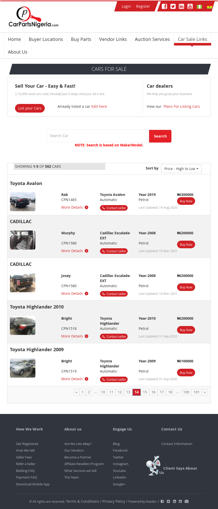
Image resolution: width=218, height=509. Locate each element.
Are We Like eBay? (78, 443)
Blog (116, 443)
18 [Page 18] (170, 392)
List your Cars (29, 108)
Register (143, 6)
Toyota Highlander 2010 (37, 307)
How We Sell (25, 450)
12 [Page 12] (120, 392)
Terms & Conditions (83, 501)
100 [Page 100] (186, 392)
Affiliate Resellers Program (84, 463)
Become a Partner (77, 457)
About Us (17, 52)
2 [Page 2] (89, 392)
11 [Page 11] (111, 392)
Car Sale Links (192, 39)
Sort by (152, 168)
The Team (71, 477)
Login (126, 6)
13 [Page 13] (128, 392)
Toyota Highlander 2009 (37, 349)
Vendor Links (113, 39)
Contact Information (176, 443)
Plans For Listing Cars (181, 106)
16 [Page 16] (153, 392)
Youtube (119, 470)
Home (14, 39)
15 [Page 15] (145, 392)
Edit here (99, 106)
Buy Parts (81, 39)
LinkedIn (119, 477)
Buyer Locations (46, 39)
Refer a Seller (25, 463)
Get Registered (27, 443)
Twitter (118, 457)
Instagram (120, 463)
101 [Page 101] (197, 392)
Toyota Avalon (26, 183)
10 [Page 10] (103, 392)
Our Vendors (74, 450)
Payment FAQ (26, 477)
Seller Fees (24, 457)
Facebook (120, 450)
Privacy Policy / (115, 501)
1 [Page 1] (83, 392)
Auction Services (152, 39)
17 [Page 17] (162, 392)
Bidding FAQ (25, 470)
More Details (75, 207)
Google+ (119, 484)
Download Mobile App (33, 484)
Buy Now (186, 201)
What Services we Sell (80, 470)
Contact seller (113, 208)
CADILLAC (21, 221)
